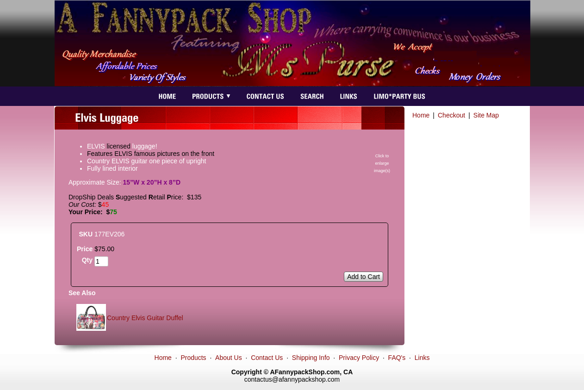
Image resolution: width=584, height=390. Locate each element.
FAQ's (397, 357)
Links (422, 357)
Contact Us (267, 357)
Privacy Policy (359, 357)
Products (193, 357)
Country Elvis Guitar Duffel (145, 318)
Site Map (486, 115)
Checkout (451, 115)
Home (420, 115)
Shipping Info (311, 357)
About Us (228, 357)
